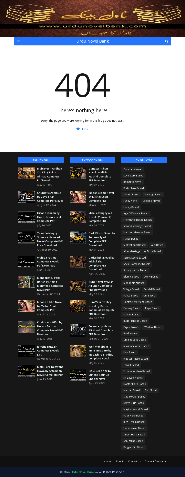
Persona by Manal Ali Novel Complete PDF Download (101, 330)
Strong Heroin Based (135, 270)
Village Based (131, 289)
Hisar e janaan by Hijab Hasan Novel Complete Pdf (49, 217)
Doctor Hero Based (134, 384)
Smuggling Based (133, 441)
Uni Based (149, 295)
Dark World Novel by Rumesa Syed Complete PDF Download (102, 239)
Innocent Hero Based (135, 358)
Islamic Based (131, 276)
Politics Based (131, 314)
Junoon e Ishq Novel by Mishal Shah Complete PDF (50, 306)
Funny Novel (130, 201)
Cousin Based (131, 194)
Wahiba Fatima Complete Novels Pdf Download (48, 261)
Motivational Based (134, 245)
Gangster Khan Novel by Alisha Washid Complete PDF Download (100, 174)
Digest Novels (131, 327)
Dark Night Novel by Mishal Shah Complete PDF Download (101, 263)
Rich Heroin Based (134, 422)
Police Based (130, 295)
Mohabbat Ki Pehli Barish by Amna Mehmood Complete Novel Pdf (50, 284)
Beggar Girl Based (133, 447)
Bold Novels (130, 333)
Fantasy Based (131, 308)
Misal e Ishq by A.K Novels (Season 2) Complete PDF (100, 217)
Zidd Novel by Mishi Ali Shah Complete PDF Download (101, 286)
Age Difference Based (135, 213)
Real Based (129, 352)
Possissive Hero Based (136, 371)
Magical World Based (135, 409)
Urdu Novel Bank (92, 41)
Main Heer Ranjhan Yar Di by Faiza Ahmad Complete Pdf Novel (49, 174)
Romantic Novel (132, 182)
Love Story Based (133, 175)
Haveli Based (130, 238)
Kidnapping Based (134, 283)
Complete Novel (132, 169)
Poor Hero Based (133, 415)
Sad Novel (151, 390)
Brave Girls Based (133, 403)
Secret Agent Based (134, 257)
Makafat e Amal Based (136, 346)
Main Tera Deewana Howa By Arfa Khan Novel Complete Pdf (50, 371)
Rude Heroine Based (135, 321)
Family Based (131, 207)
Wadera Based (153, 327)
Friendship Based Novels (137, 219)
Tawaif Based (131, 365)
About (119, 461)
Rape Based (152, 308)
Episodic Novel (151, 201)
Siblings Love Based (134, 340)
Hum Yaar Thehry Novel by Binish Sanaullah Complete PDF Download (102, 308)
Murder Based (131, 390)
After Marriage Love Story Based (142, 251)
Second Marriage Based (137, 226)
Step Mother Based (134, 396)
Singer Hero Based (134, 434)
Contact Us (134, 461)
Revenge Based (153, 194)
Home (82, 129)
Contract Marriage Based (137, 302)
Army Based (151, 276)
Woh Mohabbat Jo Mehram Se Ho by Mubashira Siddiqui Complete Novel (101, 352)
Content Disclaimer (156, 461)
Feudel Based (152, 289)
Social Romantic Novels (136, 264)
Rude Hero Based (133, 188)
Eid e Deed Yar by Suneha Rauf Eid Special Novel (100, 375)
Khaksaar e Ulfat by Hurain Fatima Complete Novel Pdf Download (50, 328)
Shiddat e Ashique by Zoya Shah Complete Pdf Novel (50, 197)
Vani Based (157, 245)
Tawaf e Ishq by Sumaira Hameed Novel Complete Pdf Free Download (50, 239)
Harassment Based (134, 428)
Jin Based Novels (133, 377)
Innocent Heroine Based (137, 232)
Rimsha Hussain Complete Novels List (48, 350)
